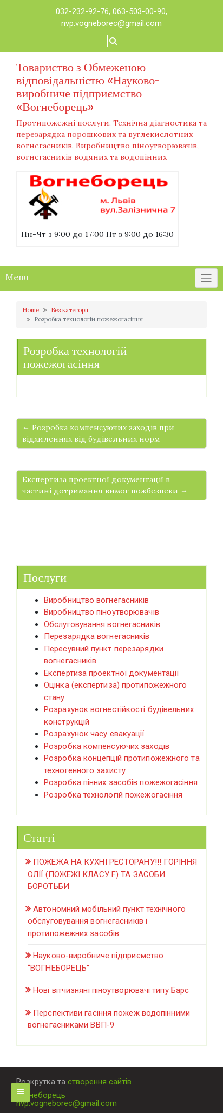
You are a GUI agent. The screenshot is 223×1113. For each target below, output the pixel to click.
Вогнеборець (40, 1095)
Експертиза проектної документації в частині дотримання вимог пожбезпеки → (105, 485)
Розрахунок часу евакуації (94, 734)
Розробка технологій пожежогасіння (113, 795)
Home (30, 310)
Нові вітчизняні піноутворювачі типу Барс (111, 990)
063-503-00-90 (139, 11)
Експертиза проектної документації (111, 673)
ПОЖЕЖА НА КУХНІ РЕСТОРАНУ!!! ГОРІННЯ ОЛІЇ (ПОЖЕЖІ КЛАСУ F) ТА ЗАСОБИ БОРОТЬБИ (112, 874)
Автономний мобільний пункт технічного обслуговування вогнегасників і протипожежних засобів (107, 921)
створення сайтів (100, 1081)
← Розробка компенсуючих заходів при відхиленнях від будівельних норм (98, 433)
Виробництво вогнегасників (96, 600)
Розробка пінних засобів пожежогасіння (121, 782)
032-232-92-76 (82, 11)
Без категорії (69, 310)
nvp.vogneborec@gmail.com (111, 23)
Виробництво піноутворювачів (101, 612)
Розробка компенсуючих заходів (106, 746)
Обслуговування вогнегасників (102, 624)
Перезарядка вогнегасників (97, 636)
